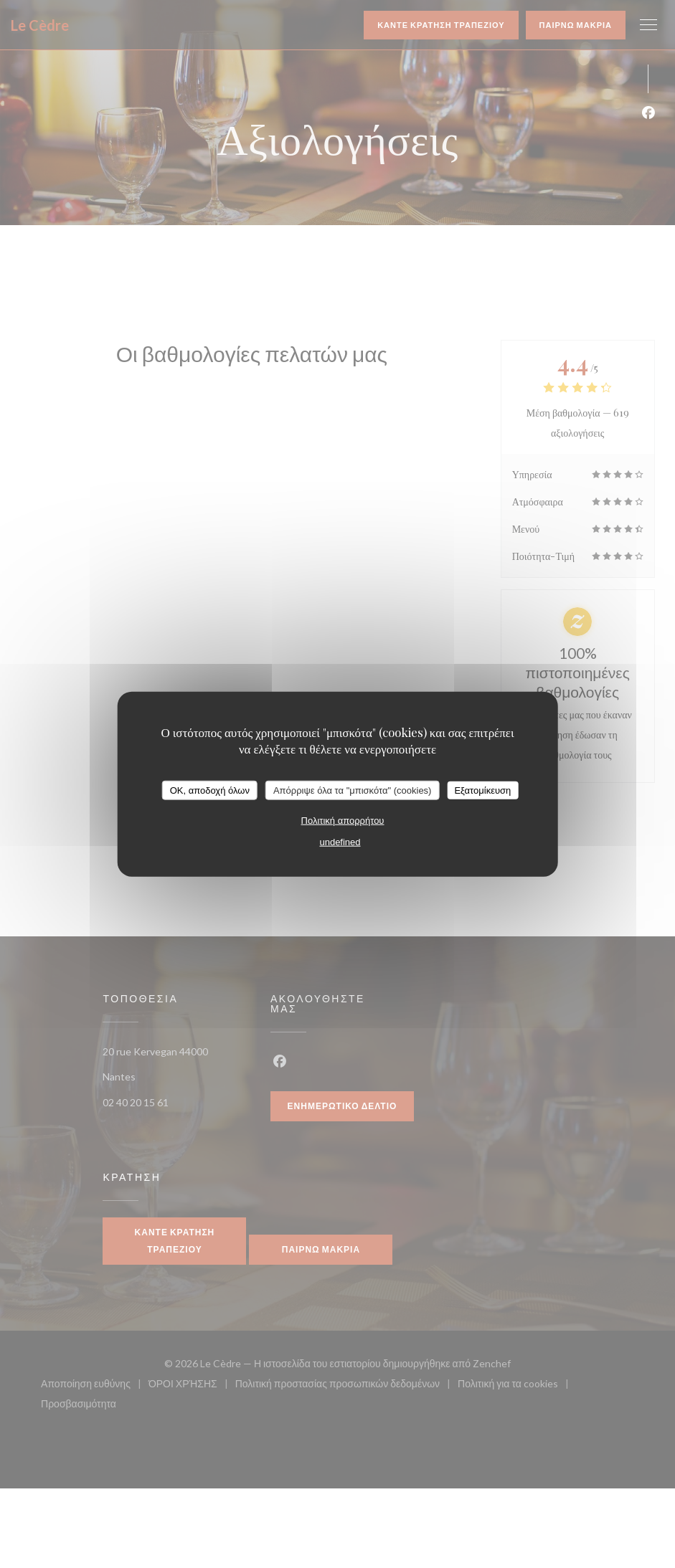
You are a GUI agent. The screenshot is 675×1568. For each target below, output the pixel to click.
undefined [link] (339, 842)
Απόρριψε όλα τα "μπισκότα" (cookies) (352, 789)
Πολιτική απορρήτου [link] (342, 820)
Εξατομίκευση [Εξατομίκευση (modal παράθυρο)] (482, 789)
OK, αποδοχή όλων (210, 789)
